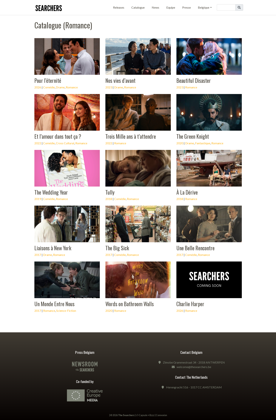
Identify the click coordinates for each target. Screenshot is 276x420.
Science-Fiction (66, 310)
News (155, 7)
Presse (186, 7)
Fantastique (202, 143)
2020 (179, 143)
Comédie (49, 87)
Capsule (143, 415)
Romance (72, 87)
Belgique (203, 7)
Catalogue (138, 7)
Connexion (161, 415)
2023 (108, 87)
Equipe (170, 7)
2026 (37, 87)
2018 (108, 199)
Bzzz (151, 415)
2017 (37, 254)
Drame (60, 87)
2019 (37, 199)
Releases (118, 7)
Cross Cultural (65, 143)
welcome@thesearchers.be (194, 367)
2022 (37, 143)
